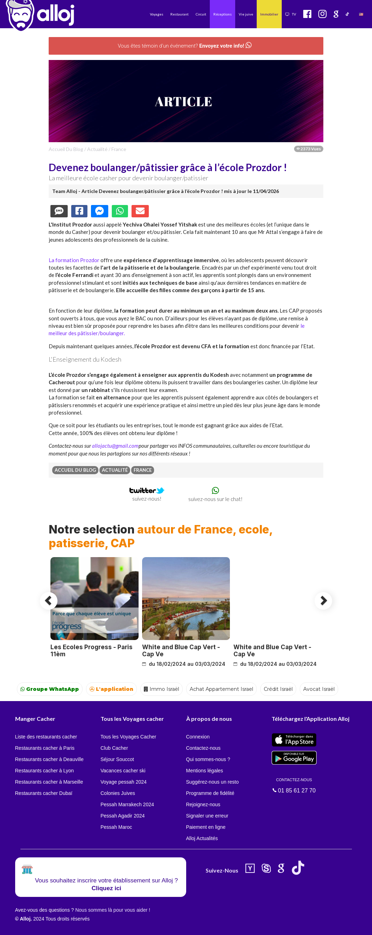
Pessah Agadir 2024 (122, 816)
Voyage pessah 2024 (123, 782)
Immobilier (269, 14)
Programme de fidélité (210, 793)
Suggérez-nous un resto (212, 782)
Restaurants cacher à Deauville (49, 759)
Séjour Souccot (117, 759)
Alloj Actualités (202, 838)
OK (155, 925)
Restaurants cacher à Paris (45, 748)
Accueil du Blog (66, 149)
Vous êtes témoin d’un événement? (184, 45)
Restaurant (179, 14)
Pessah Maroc (116, 827)
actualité (97, 149)
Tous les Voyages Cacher (128, 737)
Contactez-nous (203, 748)
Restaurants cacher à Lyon (44, 770)
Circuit (201, 14)
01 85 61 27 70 (294, 785)
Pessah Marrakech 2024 (127, 804)
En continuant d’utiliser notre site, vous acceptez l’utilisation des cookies (75, 924)
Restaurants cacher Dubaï (44, 793)
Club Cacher (114, 748)
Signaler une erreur (207, 816)
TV (290, 14)
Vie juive (246, 14)
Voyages (156, 14)
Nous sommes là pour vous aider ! (112, 910)
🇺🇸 (361, 14)
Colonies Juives (117, 793)
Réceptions (222, 14)
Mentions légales (204, 770)
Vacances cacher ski (122, 770)
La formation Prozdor (74, 260)
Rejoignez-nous (203, 804)
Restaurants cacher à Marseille (49, 782)
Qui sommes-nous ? (208, 759)
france (118, 149)
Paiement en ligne (206, 827)
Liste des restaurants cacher (46, 737)
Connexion (198, 737)
